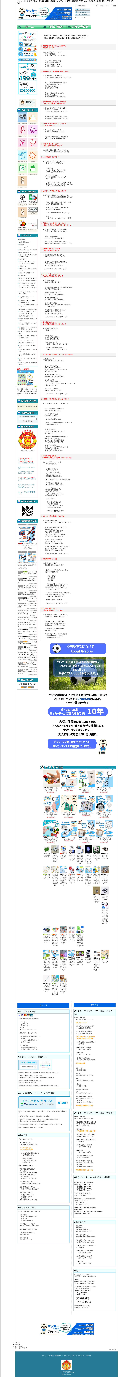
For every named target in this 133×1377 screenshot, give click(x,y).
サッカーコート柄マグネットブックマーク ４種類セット (27, 573)
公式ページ (25, 1082)
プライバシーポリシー (78, 1355)
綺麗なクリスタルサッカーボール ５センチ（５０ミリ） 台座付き (28, 605)
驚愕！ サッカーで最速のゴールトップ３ (28, 319)
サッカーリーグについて (26, 340)
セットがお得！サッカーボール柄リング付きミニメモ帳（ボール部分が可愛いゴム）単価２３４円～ (105, 913)
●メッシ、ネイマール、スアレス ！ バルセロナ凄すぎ (27, 262)
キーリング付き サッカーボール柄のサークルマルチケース (55, 853)
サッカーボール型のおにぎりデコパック (46, 873)
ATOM (31, 687)
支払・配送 (50, 1355)
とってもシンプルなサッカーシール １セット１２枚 (27, 624)
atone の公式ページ (28, 1127)
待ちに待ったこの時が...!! (26, 343)
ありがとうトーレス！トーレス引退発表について (28, 301)
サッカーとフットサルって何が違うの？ (28, 359)
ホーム (29, 27)
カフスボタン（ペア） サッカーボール (105, 852)
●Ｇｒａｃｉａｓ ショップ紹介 (28, 249)
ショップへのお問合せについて (28, 280)
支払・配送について (54, 27)
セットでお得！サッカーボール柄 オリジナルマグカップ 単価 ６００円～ (88, 876)
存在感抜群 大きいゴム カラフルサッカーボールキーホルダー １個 (51, 781)
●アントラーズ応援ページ (26, 273)
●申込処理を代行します (26, 252)
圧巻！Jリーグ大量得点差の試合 (28, 309)
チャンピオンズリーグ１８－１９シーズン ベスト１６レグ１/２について (28, 287)
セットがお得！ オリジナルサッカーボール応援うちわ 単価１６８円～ (55, 959)
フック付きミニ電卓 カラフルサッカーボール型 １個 (71, 933)
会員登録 (82, 12)
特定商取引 (22, 239)
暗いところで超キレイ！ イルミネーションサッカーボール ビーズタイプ (88, 854)
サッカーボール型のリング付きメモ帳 (105, 893)
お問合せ (78, 27)
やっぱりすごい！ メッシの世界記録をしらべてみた (28, 328)
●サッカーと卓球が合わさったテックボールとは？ (28, 255)
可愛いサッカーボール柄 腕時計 (88, 956)
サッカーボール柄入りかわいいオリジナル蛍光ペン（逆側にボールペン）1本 (63, 876)
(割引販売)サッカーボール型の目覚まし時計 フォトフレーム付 (71, 875)
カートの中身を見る (27, 401)
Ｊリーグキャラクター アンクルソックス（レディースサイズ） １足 (27, 537)
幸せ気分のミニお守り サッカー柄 (105, 956)
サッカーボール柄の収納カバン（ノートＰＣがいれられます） (46, 934)
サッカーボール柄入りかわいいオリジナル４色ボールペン (46, 983)
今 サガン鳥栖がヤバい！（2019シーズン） (26, 297)
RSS (24, 687)
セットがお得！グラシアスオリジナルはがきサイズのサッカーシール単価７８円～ (27, 389)
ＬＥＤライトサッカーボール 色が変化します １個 (80, 957)
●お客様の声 (22, 259)
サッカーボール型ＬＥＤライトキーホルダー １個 (80, 873)
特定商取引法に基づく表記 (62, 1355)
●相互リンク (22, 266)
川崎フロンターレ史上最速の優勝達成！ (28, 363)
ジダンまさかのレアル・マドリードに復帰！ (28, 292)
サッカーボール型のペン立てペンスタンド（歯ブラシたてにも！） (105, 875)
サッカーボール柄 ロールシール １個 (68, 830)
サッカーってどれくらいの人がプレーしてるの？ (28, 323)
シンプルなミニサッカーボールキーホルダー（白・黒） (27, 580)
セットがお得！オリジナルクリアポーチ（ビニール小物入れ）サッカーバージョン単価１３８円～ (46, 961)
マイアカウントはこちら (54, 483)
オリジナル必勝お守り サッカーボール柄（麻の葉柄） (68, 806)
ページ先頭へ (112, 1349)
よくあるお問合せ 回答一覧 (27, 283)
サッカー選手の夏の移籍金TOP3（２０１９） (28, 305)
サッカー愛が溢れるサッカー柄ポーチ (32, 559)
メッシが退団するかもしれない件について (28, 350)
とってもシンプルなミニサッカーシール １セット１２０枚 (27, 631)
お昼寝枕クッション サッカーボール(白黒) (96, 853)
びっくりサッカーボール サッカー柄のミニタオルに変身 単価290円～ (27, 671)
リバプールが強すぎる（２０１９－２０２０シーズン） (28, 312)
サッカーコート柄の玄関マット (46, 851)
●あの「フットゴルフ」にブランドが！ (28, 269)
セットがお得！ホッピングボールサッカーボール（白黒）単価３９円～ (63, 984)
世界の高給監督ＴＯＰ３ (26, 316)
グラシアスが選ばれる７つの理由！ (28, 332)
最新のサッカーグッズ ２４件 (28, 278)
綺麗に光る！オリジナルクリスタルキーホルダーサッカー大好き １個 (80, 854)
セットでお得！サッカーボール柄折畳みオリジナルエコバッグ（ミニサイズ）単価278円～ (80, 937)
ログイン (82, 10)
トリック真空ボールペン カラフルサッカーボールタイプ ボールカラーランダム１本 (55, 936)
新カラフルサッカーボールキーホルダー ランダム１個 (71, 958)
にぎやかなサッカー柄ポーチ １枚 (86, 805)
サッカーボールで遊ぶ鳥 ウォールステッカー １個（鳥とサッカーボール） (55, 876)
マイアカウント (82, 15)
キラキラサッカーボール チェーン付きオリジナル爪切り (96, 895)
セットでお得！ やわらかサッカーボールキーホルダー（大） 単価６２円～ (96, 875)
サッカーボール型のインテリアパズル (63, 852)
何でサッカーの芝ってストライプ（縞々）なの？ (28, 336)
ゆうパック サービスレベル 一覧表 (58, 218)
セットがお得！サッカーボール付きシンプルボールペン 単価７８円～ (27, 664)
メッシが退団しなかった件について (28, 354)
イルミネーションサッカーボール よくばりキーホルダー (71, 853)
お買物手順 (22, 275)
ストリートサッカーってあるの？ (27, 346)
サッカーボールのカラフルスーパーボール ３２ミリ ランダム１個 (27, 612)
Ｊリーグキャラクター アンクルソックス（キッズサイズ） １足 (22, 560)
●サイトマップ (23, 247)
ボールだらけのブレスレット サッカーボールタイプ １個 (27, 587)
